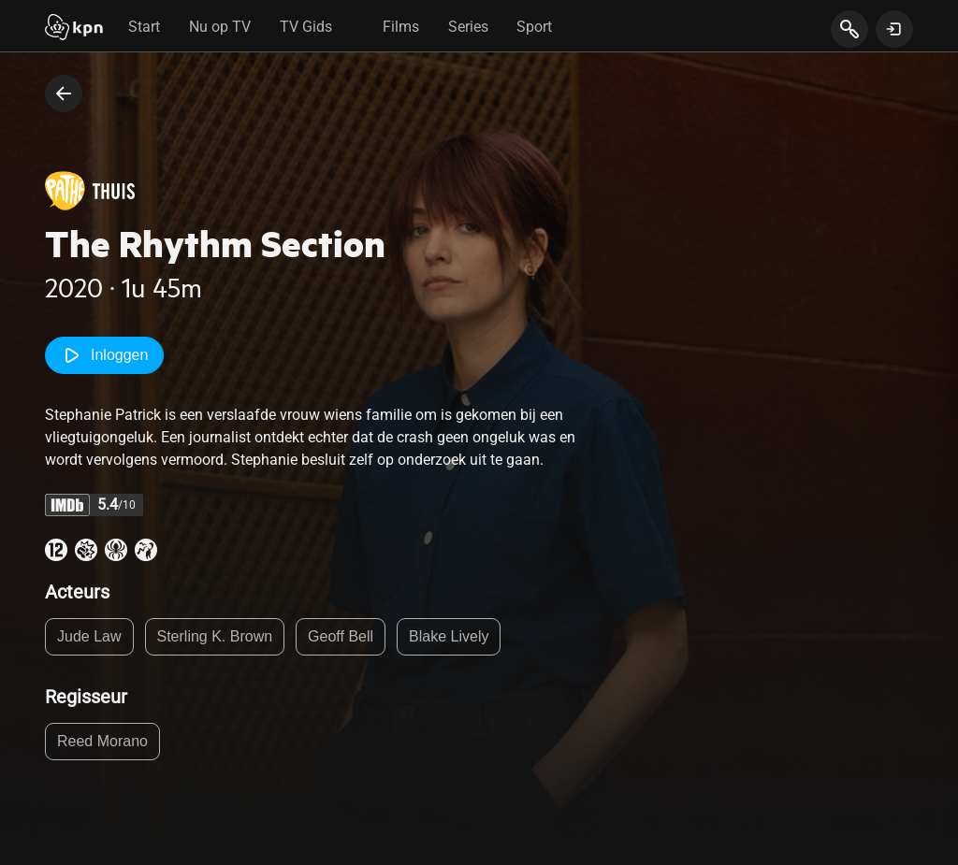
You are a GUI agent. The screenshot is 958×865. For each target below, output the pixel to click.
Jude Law (89, 636)
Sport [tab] (534, 27)
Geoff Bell (340, 636)
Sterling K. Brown (215, 636)
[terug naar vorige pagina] (63, 93)
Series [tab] (468, 27)
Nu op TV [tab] (220, 27)
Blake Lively (448, 636)
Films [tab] (401, 27)
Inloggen (104, 355)
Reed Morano (102, 741)
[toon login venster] (894, 29)
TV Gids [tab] (306, 27)
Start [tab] (144, 27)
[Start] (74, 29)
